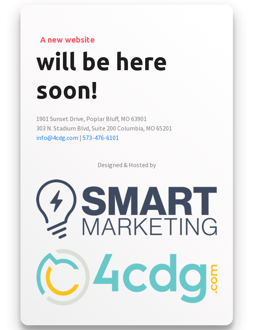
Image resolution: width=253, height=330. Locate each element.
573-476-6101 (101, 138)
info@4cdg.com (57, 138)
